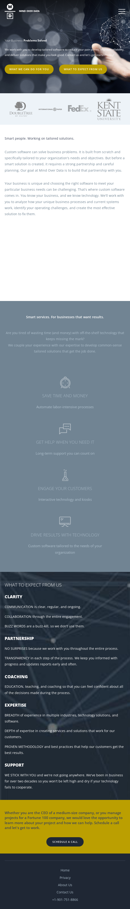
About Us (65, 885)
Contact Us (65, 892)
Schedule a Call (65, 841)
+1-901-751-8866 (65, 899)
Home (65, 870)
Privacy (65, 877)
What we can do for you (29, 69)
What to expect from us (83, 69)
